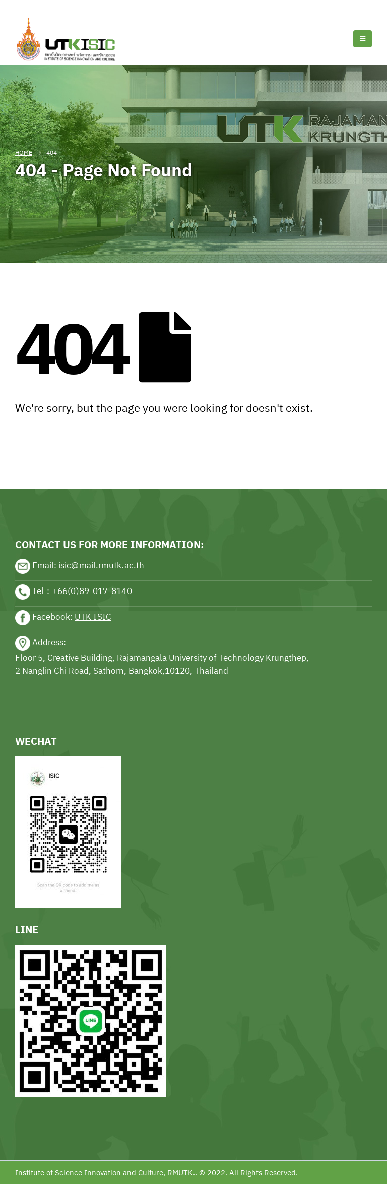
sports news (37, 458)
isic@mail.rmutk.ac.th (101, 565)
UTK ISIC (93, 616)
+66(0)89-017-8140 (92, 591)
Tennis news (22, 6)
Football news (72, 6)
